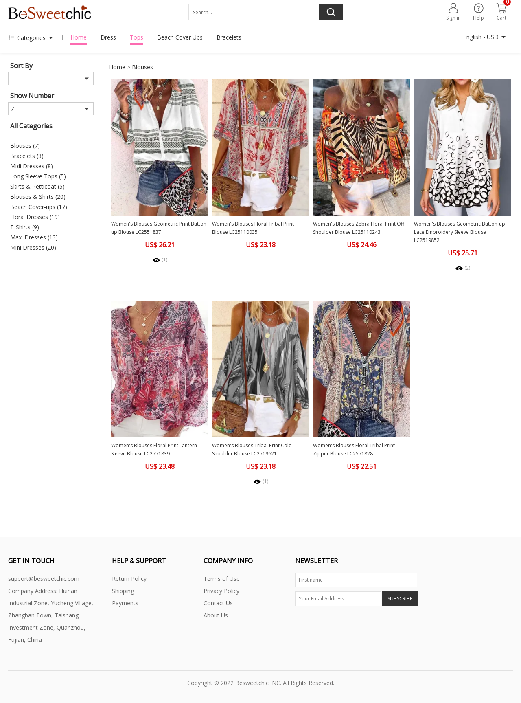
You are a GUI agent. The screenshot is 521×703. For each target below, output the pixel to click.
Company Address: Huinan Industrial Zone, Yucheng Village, (50, 597)
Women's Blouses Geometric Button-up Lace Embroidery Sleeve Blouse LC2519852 (459, 232)
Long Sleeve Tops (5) (38, 176)
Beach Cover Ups (180, 37)
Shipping (123, 591)
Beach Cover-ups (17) (38, 207)
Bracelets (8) (27, 156)
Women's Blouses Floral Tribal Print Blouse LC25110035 (253, 227)
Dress (108, 37)
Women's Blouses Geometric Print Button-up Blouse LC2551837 (159, 227)
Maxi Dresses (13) (34, 237)
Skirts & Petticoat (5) (37, 186)
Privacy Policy (221, 591)
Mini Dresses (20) (33, 247)
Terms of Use (222, 578)
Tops (136, 37)
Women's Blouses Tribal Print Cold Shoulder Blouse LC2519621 (252, 449)
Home (78, 37)
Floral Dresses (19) (35, 217)
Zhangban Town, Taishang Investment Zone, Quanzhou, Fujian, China (46, 627)
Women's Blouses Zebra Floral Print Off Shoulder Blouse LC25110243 (358, 227)
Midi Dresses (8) (31, 166)
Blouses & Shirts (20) (38, 196)
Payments (125, 603)
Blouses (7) (25, 145)
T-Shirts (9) (24, 227)
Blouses (142, 67)
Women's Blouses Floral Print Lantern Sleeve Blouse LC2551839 (154, 449)
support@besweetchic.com (43, 578)
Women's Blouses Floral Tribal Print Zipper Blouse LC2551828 (354, 449)
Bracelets (229, 37)
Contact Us (218, 603)
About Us (216, 615)
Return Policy (129, 578)
